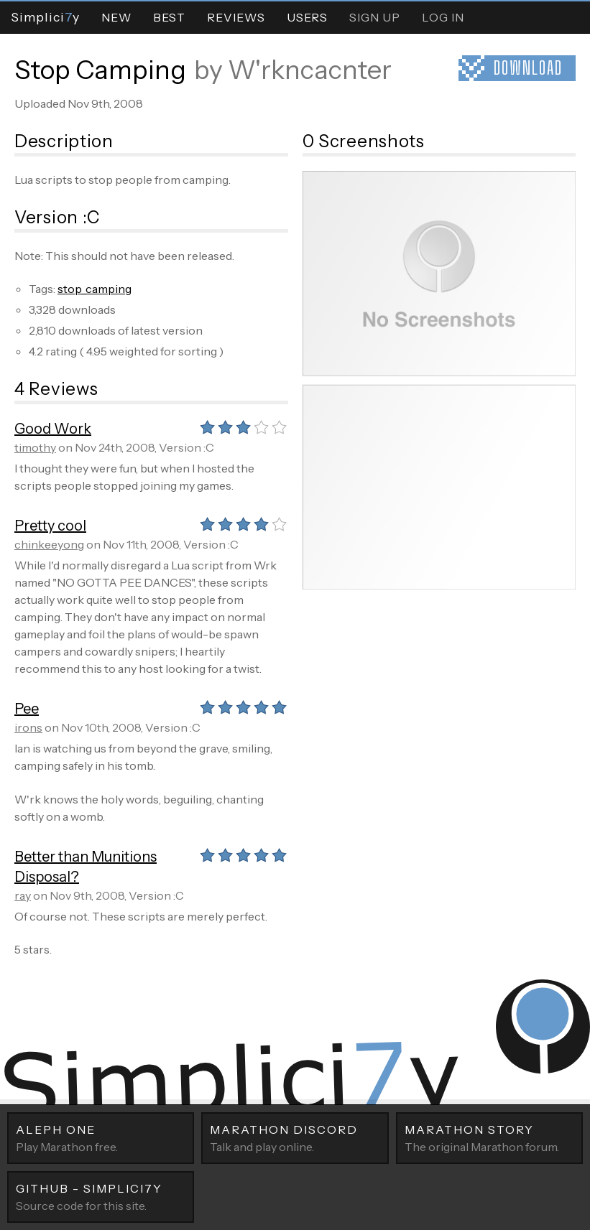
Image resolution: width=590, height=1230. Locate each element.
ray (22, 895)
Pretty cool (50, 525)
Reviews (236, 17)
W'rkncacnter (310, 69)
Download (528, 67)
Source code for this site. (100, 1196)
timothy (35, 447)
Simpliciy (45, 16)
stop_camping (94, 288)
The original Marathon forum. (489, 1137)
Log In (443, 17)
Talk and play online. (294, 1137)
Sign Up (374, 17)
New (116, 17)
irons (28, 727)
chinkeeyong (49, 544)
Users (307, 17)
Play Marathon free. (100, 1137)
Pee (26, 708)
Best (169, 17)
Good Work (52, 428)
